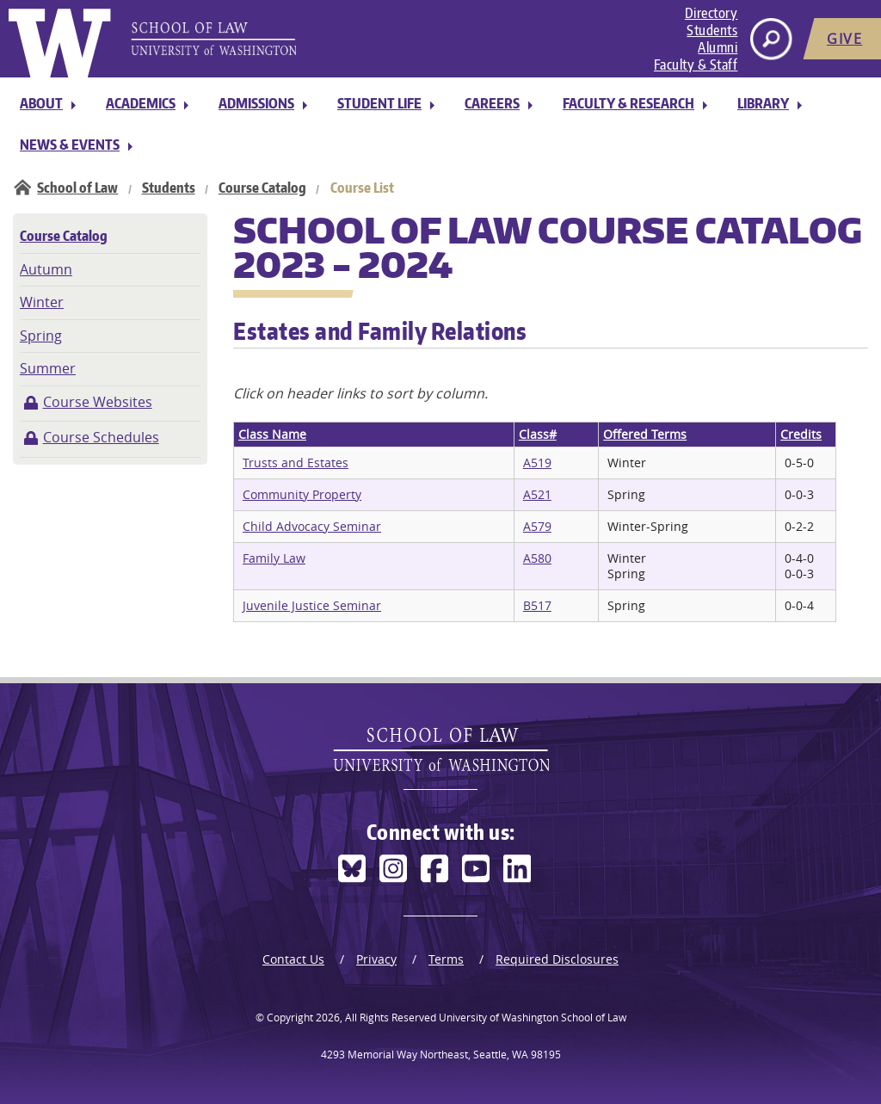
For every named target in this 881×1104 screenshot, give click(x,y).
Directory (711, 13)
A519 (537, 462)
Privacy (376, 959)
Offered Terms (645, 434)
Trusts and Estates (295, 462)
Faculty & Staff (696, 64)
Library (763, 103)
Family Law (274, 558)
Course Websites (97, 401)
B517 (537, 605)
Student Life (379, 103)
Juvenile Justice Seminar (312, 605)
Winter (42, 302)
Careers (492, 103)
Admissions (256, 103)
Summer (48, 368)
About (41, 103)
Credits (801, 434)
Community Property (302, 494)
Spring (41, 335)
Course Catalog (262, 187)
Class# (538, 434)
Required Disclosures (557, 959)
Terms (446, 959)
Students (712, 30)
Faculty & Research (628, 103)
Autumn (46, 269)
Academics (141, 103)
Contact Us (293, 959)
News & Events (70, 144)
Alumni (717, 47)
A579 (537, 526)
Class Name (272, 434)
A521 (537, 494)
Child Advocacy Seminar (312, 526)
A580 (537, 558)
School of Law (77, 187)
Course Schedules (101, 437)
